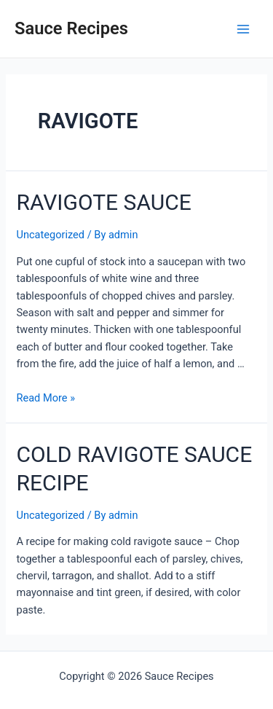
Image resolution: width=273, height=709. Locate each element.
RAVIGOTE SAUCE (103, 202)
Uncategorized (50, 234)
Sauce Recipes (71, 28)
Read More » (45, 397)
